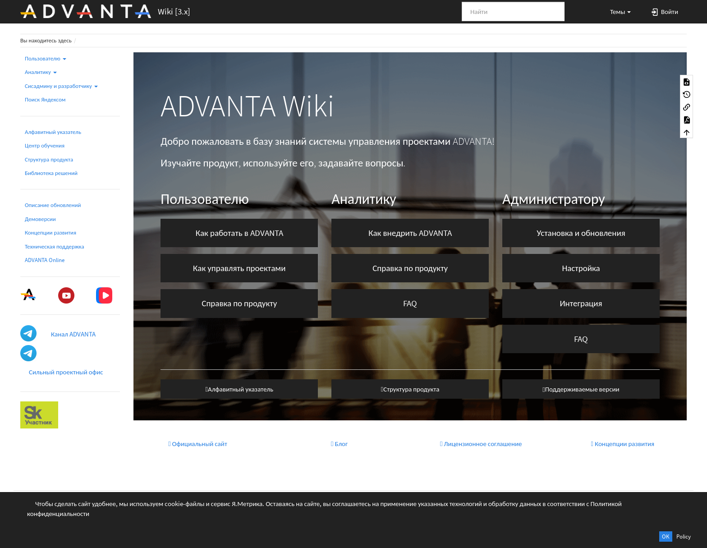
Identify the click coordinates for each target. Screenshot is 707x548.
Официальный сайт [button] (197, 443)
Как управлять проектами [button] (239, 267)
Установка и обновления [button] (581, 232)
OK (666, 536)
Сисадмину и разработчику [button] (61, 86)
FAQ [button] (410, 303)
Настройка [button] (581, 267)
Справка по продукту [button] (239, 303)
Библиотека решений (51, 173)
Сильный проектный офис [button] (66, 372)
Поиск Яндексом (45, 99)
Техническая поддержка (54, 246)
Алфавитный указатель (53, 132)
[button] (616, 11)
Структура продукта (49, 159)
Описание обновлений (53, 205)
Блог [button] (339, 443)
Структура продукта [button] (410, 389)
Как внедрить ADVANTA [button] (410, 232)
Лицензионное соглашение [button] (481, 443)
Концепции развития (50, 232)
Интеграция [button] (581, 303)
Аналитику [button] (41, 72)
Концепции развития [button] (623, 443)
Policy (683, 536)
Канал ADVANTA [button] (73, 334)
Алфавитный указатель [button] (239, 389)
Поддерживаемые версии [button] (580, 389)
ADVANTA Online (44, 260)
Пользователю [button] (45, 58)
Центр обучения (44, 145)
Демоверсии (40, 219)
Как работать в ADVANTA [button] (239, 232)
